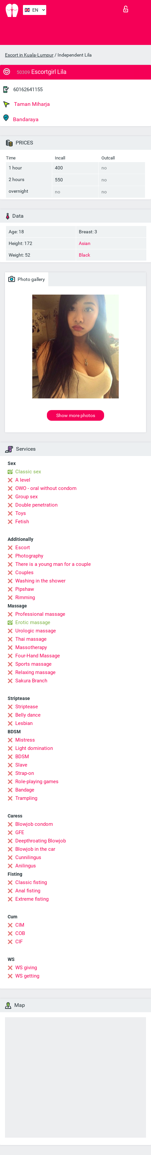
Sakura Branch (31, 681)
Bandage (24, 790)
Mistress (25, 740)
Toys (20, 513)
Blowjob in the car (35, 849)
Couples (24, 573)
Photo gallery (26, 279)
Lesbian (24, 723)
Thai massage (31, 639)
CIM (19, 925)
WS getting (27, 976)
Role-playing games (37, 782)
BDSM (22, 757)
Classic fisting (31, 882)
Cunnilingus (28, 857)
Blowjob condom (34, 824)
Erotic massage (32, 622)
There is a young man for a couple (53, 564)
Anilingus (25, 866)
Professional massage (40, 614)
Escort (22, 548)
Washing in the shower (40, 581)
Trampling (26, 798)
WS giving (26, 968)
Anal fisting (27, 891)
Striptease (26, 707)
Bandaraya (21, 118)
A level (22, 480)
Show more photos (75, 415)
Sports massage (33, 664)
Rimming (25, 597)
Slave (21, 765)
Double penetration (36, 505)
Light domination (34, 748)
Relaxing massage (35, 672)
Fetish (22, 522)
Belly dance (28, 715)
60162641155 (28, 90)
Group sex (26, 497)
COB (20, 933)
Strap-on (24, 773)
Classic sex (28, 472)
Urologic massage (35, 631)
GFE (19, 832)
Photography (29, 556)
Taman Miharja (26, 104)
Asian (84, 243)
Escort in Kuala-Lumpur (29, 55)
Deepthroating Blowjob (40, 841)
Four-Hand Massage (37, 656)
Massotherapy (31, 647)
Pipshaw (24, 589)
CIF (19, 942)
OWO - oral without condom (45, 488)
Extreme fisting (32, 899)
